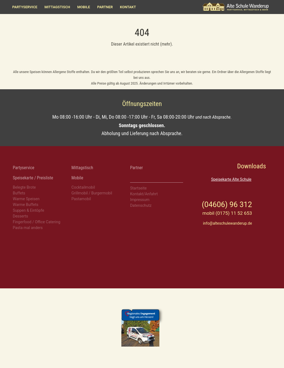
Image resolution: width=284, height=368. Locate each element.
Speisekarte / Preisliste (33, 177)
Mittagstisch (57, 7)
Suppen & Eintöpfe (28, 210)
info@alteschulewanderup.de (227, 223)
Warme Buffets (25, 204)
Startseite (138, 188)
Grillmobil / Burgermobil (91, 193)
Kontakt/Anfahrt (144, 194)
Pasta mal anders (28, 227)
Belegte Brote (24, 187)
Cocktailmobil (83, 187)
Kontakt (128, 7)
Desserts (20, 216)
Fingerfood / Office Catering (36, 222)
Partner (105, 7)
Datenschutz (140, 205)
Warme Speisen (26, 199)
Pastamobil (81, 199)
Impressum (139, 199)
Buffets (19, 193)
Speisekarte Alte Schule (231, 179)
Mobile (83, 7)
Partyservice (24, 7)
